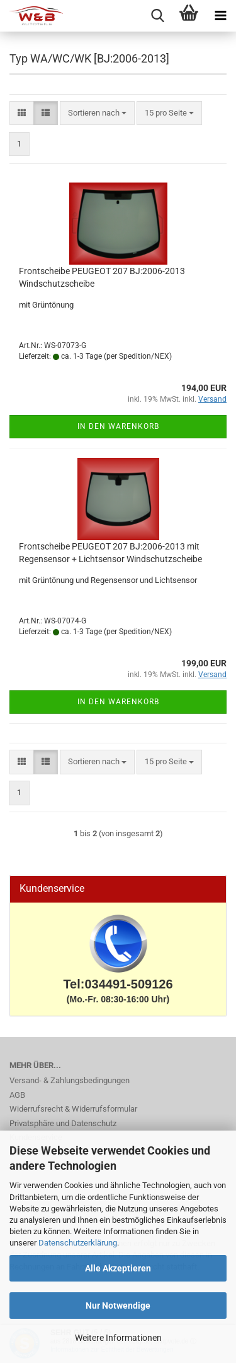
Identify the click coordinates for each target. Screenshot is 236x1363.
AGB (17, 1095)
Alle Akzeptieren (118, 1268)
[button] (21, 113)
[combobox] (97, 113)
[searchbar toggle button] (157, 16)
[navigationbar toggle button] (220, 16)
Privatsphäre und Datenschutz (62, 1123)
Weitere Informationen (118, 1338)
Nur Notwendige (118, 1305)
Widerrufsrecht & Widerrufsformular (73, 1109)
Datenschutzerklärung (77, 1242)
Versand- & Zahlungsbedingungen (69, 1080)
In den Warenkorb (118, 426)
